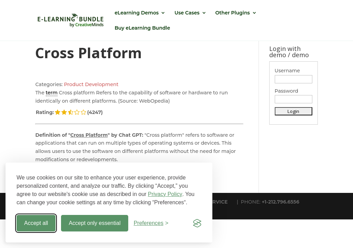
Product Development (91, 84)
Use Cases (186, 13)
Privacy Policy (165, 194)
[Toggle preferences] (151, 223)
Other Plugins (232, 13)
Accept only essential (94, 223)
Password (287, 91)
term (52, 93)
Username (287, 71)
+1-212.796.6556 (280, 202)
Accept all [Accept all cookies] (36, 223)
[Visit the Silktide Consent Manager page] (197, 223)
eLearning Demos (136, 13)
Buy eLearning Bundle (142, 28)
